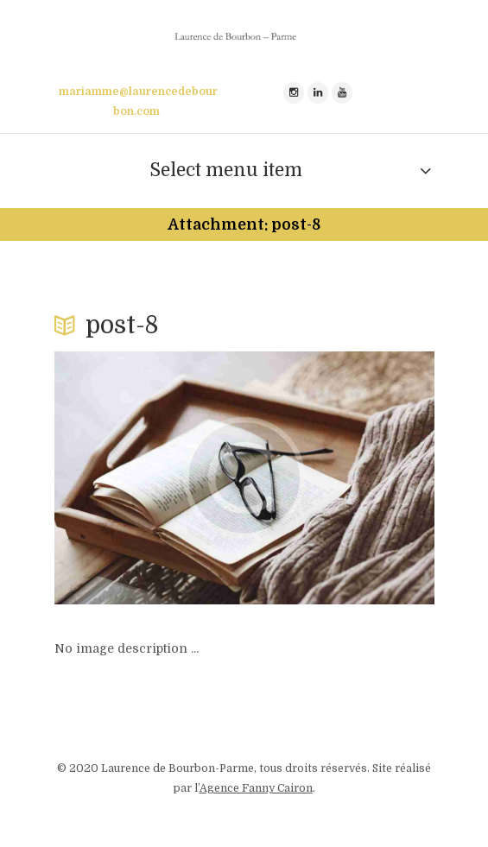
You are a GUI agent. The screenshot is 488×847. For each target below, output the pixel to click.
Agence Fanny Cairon (256, 788)
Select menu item (225, 170)
